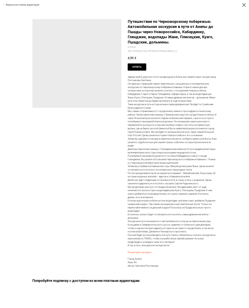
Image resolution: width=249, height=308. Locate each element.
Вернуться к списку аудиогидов (22, 4)
